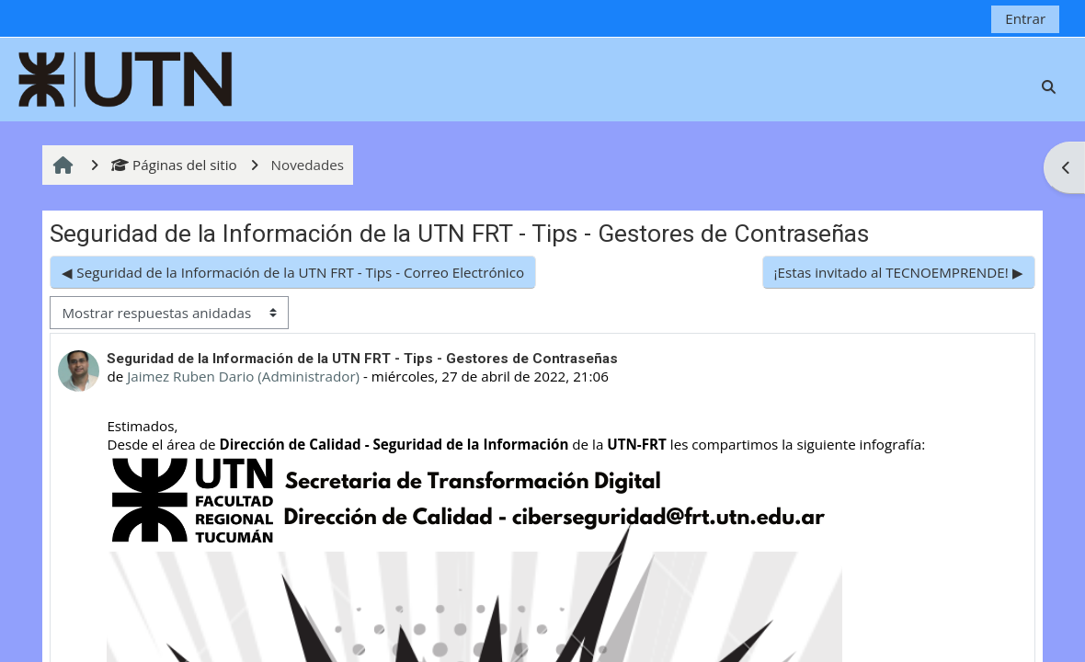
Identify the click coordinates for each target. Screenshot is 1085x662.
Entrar (1025, 18)
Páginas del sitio (174, 164)
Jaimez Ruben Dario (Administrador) (243, 376)
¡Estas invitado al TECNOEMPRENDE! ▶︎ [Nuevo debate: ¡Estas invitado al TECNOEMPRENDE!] (898, 272)
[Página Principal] (126, 77)
